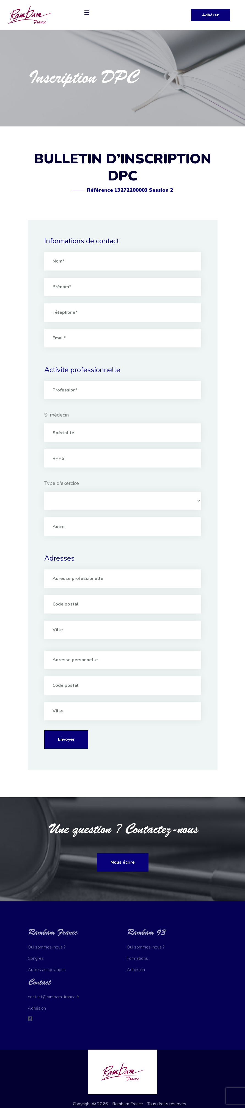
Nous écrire (123, 862)
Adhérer (210, 15)
